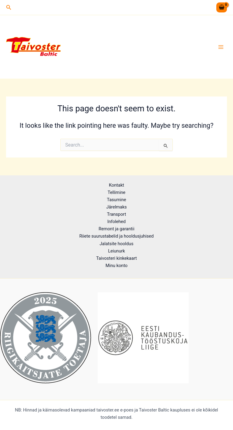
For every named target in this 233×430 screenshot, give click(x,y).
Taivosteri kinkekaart (116, 258)
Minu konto (117, 265)
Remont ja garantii (116, 229)
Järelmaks (116, 207)
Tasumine (116, 199)
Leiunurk (116, 251)
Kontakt (116, 185)
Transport (116, 214)
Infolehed (116, 221)
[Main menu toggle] (221, 47)
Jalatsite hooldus (116, 243)
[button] (9, 7)
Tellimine (116, 192)
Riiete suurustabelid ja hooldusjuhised (116, 236)
